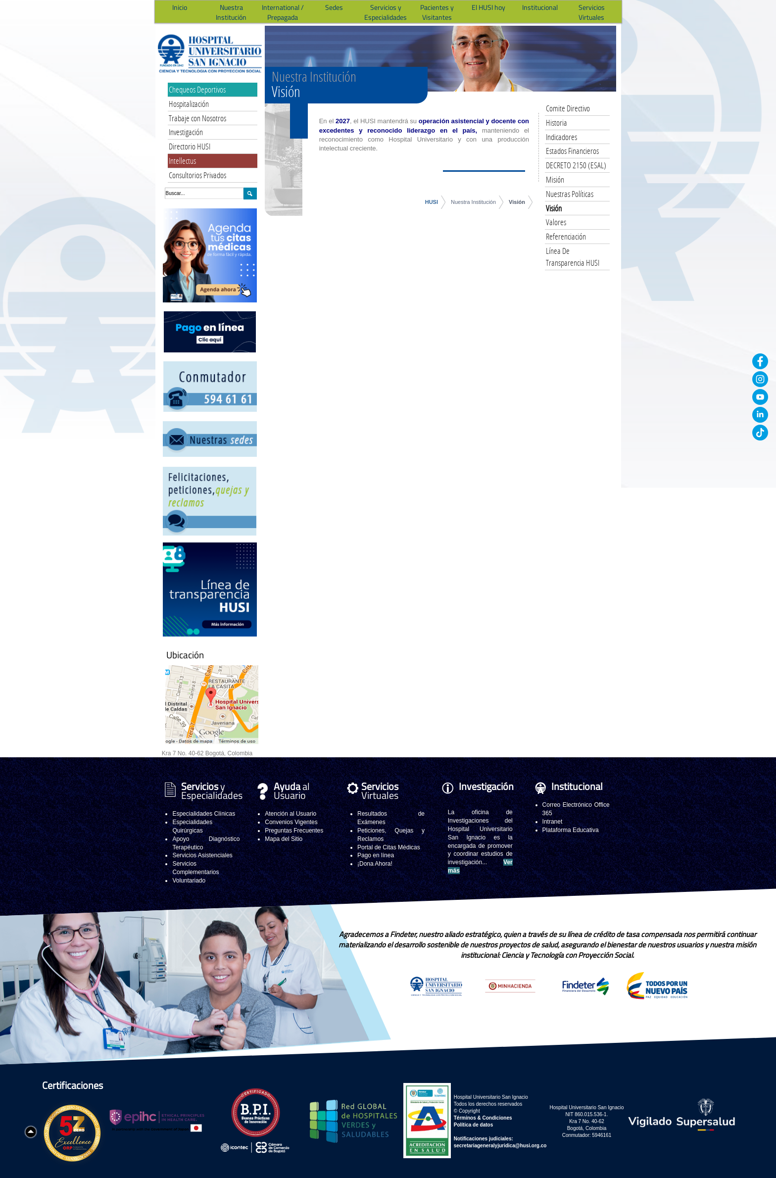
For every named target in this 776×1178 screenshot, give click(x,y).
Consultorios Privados (197, 175)
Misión (555, 179)
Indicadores (561, 137)
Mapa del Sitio (283, 838)
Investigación (186, 132)
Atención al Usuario (290, 813)
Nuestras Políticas (569, 193)
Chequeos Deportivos (197, 89)
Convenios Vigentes (291, 822)
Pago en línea (375, 855)
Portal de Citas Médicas (388, 847)
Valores (556, 222)
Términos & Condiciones (483, 1118)
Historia (556, 122)
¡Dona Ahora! (374, 863)
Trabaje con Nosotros (197, 118)
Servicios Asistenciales (202, 855)
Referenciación (566, 236)
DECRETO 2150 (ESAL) (576, 165)
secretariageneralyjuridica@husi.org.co (500, 1145)
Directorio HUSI (189, 146)
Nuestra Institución (473, 202)
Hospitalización (189, 103)
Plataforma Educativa (570, 830)
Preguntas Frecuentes (294, 830)
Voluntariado (188, 880)
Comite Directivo (568, 108)
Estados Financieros (572, 150)
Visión (517, 202)
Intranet (552, 821)
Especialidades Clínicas (203, 813)
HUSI (431, 202)
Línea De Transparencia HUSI (572, 256)
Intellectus (182, 160)
